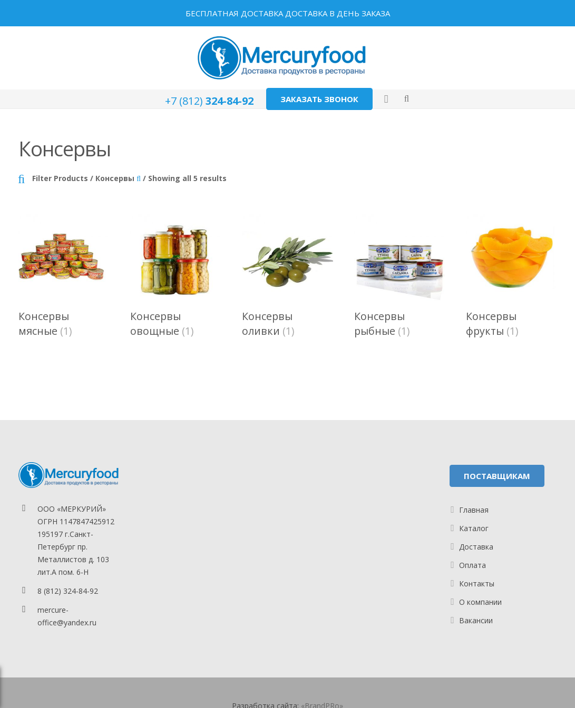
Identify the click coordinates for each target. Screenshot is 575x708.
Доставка (476, 547)
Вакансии (476, 620)
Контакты (476, 584)
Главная (474, 510)
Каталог (474, 528)
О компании (480, 602)
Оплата (472, 565)
